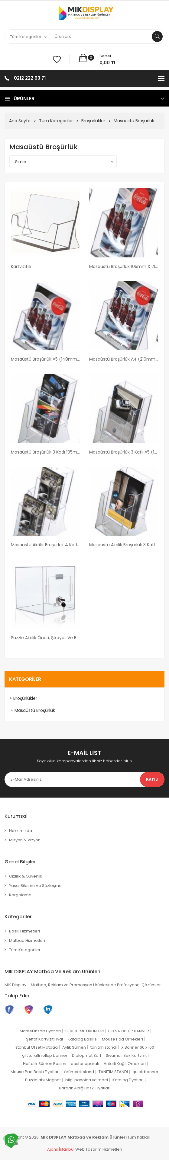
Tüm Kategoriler (56, 121)
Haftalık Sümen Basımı (44, 1064)
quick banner (145, 1072)
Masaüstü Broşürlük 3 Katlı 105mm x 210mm (45, 452)
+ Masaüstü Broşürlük (32, 710)
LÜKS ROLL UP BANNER (128, 1031)
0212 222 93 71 (30, 78)
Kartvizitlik (21, 266)
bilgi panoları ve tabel (86, 1080)
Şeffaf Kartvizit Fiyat (44, 1039)
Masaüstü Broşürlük (134, 121)
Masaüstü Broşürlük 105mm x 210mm (123, 266)
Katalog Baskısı (82, 1039)
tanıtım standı (103, 1047)
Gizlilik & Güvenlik (25, 876)
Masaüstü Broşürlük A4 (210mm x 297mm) (123, 359)
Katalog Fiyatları (128, 1080)
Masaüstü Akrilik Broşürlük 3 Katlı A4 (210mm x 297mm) (123, 545)
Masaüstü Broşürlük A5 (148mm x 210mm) (45, 359)
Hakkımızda (20, 830)
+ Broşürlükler (23, 698)
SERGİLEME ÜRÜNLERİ (84, 1031)
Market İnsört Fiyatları (40, 1031)
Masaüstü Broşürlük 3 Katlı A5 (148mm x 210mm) (123, 452)
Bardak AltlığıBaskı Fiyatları (84, 1088)
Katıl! (152, 779)
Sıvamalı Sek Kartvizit (126, 1055)
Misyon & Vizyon (25, 840)
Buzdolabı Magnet (43, 1080)
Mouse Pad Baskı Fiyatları (35, 1072)
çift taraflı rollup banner (44, 1055)
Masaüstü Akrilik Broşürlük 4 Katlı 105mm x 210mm (45, 545)
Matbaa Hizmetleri (27, 940)
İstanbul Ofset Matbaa (36, 1047)
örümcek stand (79, 1072)
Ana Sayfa (20, 121)
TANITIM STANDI (113, 1072)
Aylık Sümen (74, 1047)
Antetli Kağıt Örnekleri (125, 1064)
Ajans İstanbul (60, 1149)
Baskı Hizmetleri (24, 931)
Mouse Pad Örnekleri (122, 1039)
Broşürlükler (93, 121)
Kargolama (20, 895)
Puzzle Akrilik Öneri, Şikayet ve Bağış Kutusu (45, 638)
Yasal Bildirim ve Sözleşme (35, 885)
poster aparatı (85, 1064)
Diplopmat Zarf (86, 1055)
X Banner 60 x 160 (137, 1047)
